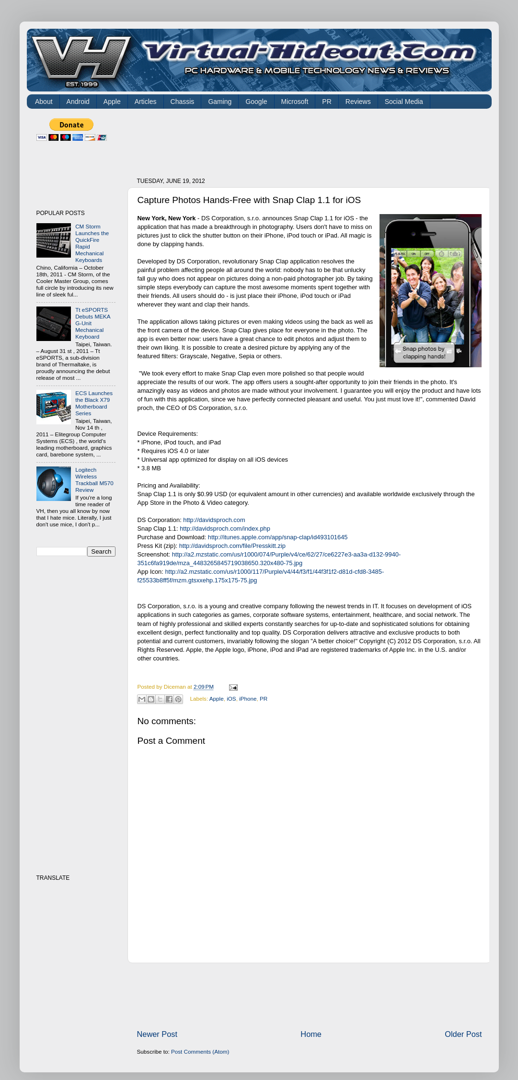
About (44, 101)
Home (311, 1034)
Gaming (219, 101)
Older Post (463, 1034)
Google (256, 101)
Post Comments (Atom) (200, 1051)
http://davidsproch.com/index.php (225, 528)
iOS (231, 698)
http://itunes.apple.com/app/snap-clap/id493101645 (278, 537)
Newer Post (157, 1034)
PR (326, 101)
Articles (146, 101)
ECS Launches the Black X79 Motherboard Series (94, 403)
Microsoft (295, 101)
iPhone (247, 698)
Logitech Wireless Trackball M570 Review (94, 479)
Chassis (183, 101)
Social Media (404, 101)
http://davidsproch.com (214, 519)
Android (78, 101)
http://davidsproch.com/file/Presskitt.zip (232, 545)
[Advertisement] (311, 139)
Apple (112, 101)
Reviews (358, 101)
